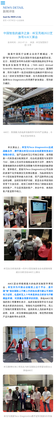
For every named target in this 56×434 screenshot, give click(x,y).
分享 (28, 45)
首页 (4, 20)
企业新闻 (20, 20)
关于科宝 (11, 20)
